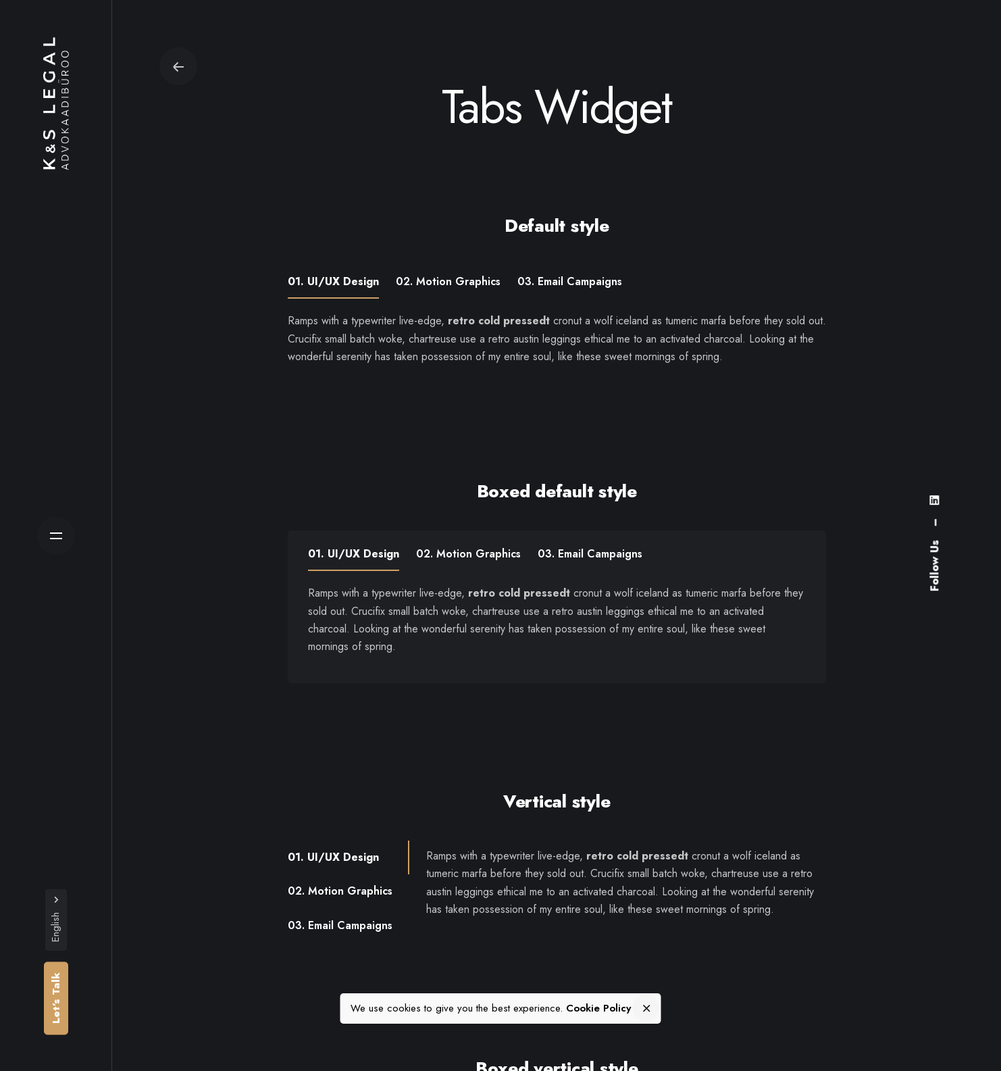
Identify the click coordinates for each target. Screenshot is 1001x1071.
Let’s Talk (56, 998)
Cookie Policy (598, 1008)
